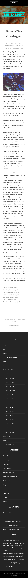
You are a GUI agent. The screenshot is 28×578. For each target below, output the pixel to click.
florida (12, 47)
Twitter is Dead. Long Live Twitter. (12, 521)
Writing (5, 353)
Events (5, 440)
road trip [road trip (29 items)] (15, 559)
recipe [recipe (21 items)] (5, 559)
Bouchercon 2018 (9, 444)
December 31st (7, 513)
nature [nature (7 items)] (15, 553)
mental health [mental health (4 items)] (11, 550)
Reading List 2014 (9, 411)
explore (21, 45)
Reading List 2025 (8, 370)
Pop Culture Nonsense (9, 476)
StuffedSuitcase (8, 104)
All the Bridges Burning (11, 357)
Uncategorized (7, 497)
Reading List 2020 (10, 390)
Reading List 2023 (9, 378)
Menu (14, 3)
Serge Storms (20, 57)
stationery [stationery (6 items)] (21, 559)
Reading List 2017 (9, 399)
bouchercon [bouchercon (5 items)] (5, 543)
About (4, 345)
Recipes (5, 485)
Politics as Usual (7, 472)
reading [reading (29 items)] (21, 556)
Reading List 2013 (9, 415)
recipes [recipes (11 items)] (10, 559)
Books (4, 456)
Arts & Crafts (6, 436)
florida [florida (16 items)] (14, 548)
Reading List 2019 (9, 394)
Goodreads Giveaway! (13, 325)
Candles (5, 460)
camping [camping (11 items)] (11, 543)
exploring (6, 47)
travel (21, 48)
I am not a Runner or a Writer (10, 525)
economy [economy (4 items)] (11, 545)
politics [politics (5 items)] (16, 556)
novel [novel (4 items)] (4, 556)
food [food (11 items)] (4, 551)
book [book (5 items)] (15, 540)
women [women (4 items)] (4, 566)
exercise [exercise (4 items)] (20, 545)
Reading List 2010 (9, 428)
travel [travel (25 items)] (10, 563)
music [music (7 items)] (19, 550)
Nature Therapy (7, 517)
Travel (20, 43)
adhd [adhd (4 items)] (4, 540)
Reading (5, 480)
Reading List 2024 (9, 374)
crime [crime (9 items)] (20, 543)
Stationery (6, 489)
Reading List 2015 (9, 407)
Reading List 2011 (9, 424)
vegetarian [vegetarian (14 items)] (21, 563)
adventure (12, 45)
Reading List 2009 (10, 432)
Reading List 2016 (9, 403)
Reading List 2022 (9, 382)
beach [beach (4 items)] (12, 540)
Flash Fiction (6, 464)
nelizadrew (22, 42)
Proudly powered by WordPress (10, 573)
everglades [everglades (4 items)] (16, 545)
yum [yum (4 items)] (14, 566)
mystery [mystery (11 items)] (5, 553)
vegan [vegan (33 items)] (14, 563)
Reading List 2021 (9, 386)
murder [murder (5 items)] (16, 550)
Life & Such (14, 43)
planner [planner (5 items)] (13, 556)
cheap (16, 45)
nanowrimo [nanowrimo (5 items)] (10, 553)
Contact (5, 365)
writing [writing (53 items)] (9, 566)
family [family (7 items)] (4, 548)
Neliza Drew (14, 14)
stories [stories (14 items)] (5, 563)
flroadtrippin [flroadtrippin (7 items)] (20, 548)
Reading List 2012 (9, 419)
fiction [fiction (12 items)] (8, 548)
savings (17, 48)
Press (4, 361)
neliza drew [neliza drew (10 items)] (20, 553)
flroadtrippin (18, 47)
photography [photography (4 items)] (8, 556)
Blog (4, 349)
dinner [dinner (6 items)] (7, 545)
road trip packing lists (16, 197)
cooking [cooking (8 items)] (16, 543)
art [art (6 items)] (10, 540)
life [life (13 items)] (7, 551)
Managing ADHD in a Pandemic (11, 529)
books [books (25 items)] (19, 540)
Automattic (13, 575)
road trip (12, 48)
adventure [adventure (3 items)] (7, 540)
